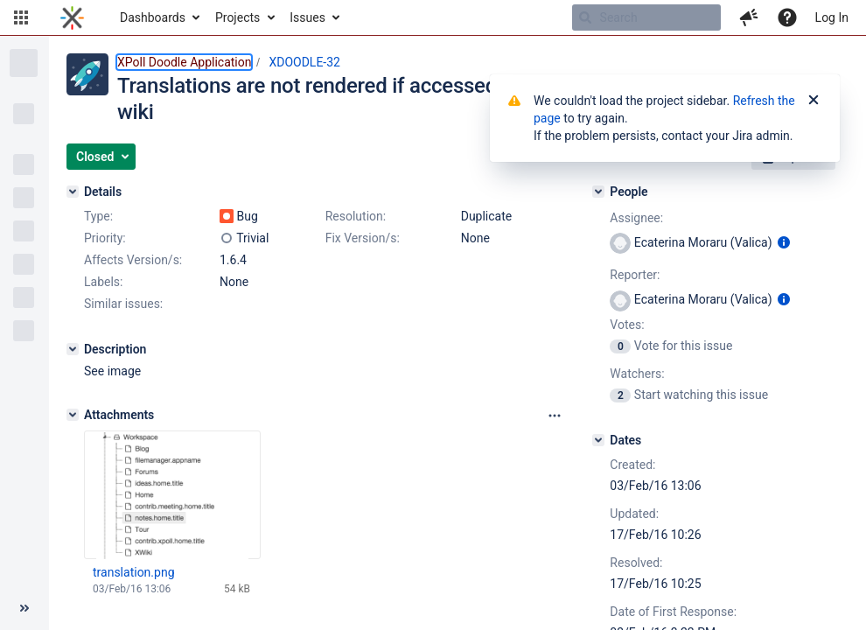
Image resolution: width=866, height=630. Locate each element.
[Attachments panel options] (554, 415)
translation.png (134, 572)
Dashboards (152, 17)
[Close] (813, 100)
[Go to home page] (72, 17)
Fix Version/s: (362, 238)
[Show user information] (784, 242)
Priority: (105, 238)
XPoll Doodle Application (184, 62)
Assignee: (636, 218)
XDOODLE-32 (304, 62)
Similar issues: (123, 304)
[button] (21, 17)
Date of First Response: (673, 612)
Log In (832, 17)
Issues (307, 17)
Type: (98, 216)
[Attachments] (72, 415)
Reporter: (635, 275)
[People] (598, 192)
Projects (237, 17)
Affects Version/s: (133, 260)
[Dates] (598, 440)
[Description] (72, 349)
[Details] (72, 192)
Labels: (103, 282)
